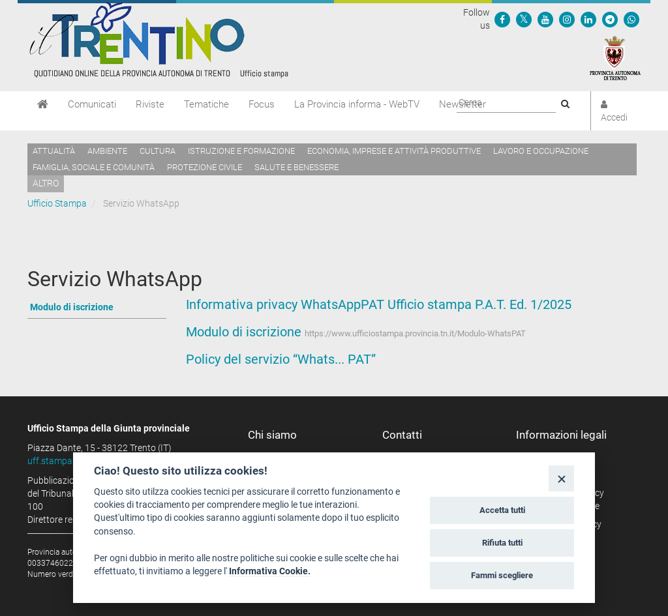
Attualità (54, 151)
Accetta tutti (502, 510)
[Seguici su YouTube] (545, 19)
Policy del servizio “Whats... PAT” (281, 359)
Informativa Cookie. (270, 571)
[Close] (561, 478)
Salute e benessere (296, 167)
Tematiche (206, 104)
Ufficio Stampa (57, 203)
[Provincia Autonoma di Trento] (615, 57)
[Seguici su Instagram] (567, 19)
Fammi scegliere (502, 575)
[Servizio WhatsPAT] (631, 19)
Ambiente (107, 151)
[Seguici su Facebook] (502, 19)
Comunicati (92, 104)
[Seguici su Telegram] (610, 19)
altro (46, 183)
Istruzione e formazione (241, 151)
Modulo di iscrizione (243, 332)
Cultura (157, 151)
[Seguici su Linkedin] (588, 19)
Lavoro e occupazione (540, 151)
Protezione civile (204, 167)
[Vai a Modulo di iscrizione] (96, 308)
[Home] (42, 104)
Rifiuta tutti (502, 543)
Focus (262, 104)
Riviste (150, 104)
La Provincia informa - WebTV (356, 104)
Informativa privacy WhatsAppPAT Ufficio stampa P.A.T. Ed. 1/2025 (378, 304)
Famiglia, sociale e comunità (94, 167)
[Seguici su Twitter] (524, 19)
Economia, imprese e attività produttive (394, 151)
